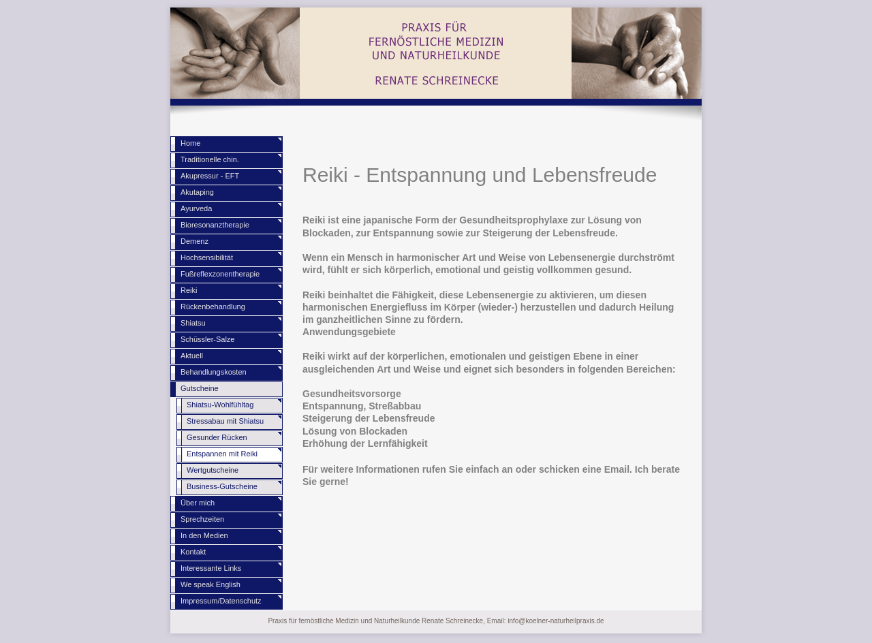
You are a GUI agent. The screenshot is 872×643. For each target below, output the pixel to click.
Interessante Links (211, 568)
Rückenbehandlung (213, 306)
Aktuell (192, 355)
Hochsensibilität (207, 257)
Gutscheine (200, 388)
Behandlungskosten (214, 372)
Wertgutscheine (212, 470)
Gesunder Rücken (217, 437)
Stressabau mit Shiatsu (225, 421)
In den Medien (204, 535)
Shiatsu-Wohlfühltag (220, 405)
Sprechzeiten (202, 519)
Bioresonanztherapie (215, 225)
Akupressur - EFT (210, 176)
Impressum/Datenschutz (221, 601)
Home (190, 143)
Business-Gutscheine (222, 486)
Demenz (194, 241)
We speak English (210, 584)
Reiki (189, 290)
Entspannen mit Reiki (222, 454)
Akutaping (197, 192)
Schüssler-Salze (207, 339)
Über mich (198, 503)
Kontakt (193, 552)
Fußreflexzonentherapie (220, 274)
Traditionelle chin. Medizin (210, 162)
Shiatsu (193, 323)
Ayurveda (196, 208)
